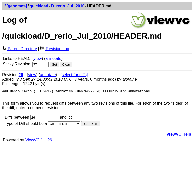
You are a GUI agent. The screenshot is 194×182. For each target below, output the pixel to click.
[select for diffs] (74, 75)
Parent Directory (19, 49)
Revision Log (54, 49)
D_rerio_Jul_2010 (68, 6)
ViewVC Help (178, 135)
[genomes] (16, 6)
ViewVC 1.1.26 (38, 141)
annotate (53, 58)
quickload (39, 6)
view (38, 58)
